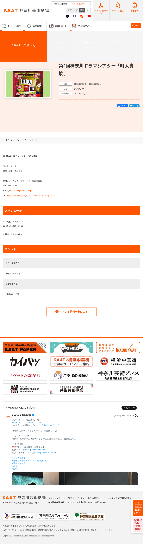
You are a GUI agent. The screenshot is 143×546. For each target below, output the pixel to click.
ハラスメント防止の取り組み (79, 502)
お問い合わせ (101, 502)
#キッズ (16, 458)
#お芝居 (22, 463)
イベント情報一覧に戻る (71, 311)
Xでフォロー (129, 408)
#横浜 (14, 466)
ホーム (6, 35)
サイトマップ (54, 498)
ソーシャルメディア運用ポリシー (118, 498)
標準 (82, 10)
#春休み (16, 460)
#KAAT (15, 469)
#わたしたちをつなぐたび (46, 425)
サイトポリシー (94, 498)
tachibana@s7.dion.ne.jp (21, 190)
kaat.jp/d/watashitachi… (36, 449)
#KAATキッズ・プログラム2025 (27, 422)
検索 (137, 26)
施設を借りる (58, 26)
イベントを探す (17, 35)
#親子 (23, 458)
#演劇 (14, 463)
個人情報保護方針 (56, 502)
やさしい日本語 (78, 4)
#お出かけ (41, 460)
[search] (113, 25)
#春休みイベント (28, 460)
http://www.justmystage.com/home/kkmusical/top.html (30, 195)
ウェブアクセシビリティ (73, 498)
